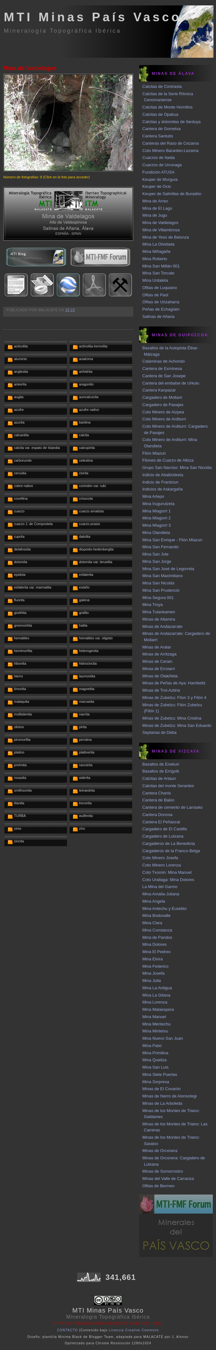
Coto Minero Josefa (160, 857)
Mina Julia (151, 980)
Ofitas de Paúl (155, 295)
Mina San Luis (155, 1067)
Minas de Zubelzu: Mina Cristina (171, 718)
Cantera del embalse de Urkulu (170, 383)
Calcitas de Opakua (160, 114)
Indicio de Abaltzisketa (162, 474)
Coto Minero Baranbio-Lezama (170, 150)
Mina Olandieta (156, 532)
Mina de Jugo (154, 215)
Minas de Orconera (160, 1150)
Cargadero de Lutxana (162, 836)
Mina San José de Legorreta (168, 568)
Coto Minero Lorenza (161, 865)
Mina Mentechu (156, 1024)
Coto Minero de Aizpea (163, 412)
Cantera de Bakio (158, 800)
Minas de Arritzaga (159, 654)
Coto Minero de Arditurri (164, 419)
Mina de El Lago (157, 208)
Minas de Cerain (157, 661)
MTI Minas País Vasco (92, 17)
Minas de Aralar (156, 647)
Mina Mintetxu (155, 1031)
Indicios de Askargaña (162, 489)
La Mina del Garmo (160, 886)
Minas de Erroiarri (158, 668)
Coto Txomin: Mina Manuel (167, 872)
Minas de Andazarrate (162, 626)
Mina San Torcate (158, 273)
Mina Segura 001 (158, 597)
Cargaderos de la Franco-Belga (171, 850)
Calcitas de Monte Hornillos (167, 107)
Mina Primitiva (155, 1052)
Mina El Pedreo (156, 951)
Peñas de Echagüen (160, 309)
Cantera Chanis (156, 793)
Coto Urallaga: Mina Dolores (168, 879)
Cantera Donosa (157, 814)
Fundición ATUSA (158, 172)
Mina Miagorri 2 (156, 518)
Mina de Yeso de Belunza (165, 237)
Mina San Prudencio (160, 590)
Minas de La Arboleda (162, 1103)
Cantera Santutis (157, 136)
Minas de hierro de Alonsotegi (169, 1096)
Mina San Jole (155, 554)
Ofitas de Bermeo (158, 1185)
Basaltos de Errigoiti (160, 771)
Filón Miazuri (154, 453)
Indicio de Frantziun (160, 482)
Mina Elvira (152, 959)
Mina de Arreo (155, 201)
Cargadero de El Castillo (164, 828)
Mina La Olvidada (158, 244)
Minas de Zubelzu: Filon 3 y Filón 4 (174, 697)
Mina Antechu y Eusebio (164, 908)
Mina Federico (155, 966)
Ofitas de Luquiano (159, 287)
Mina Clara (152, 922)
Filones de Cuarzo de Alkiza (167, 460)
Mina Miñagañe (156, 251)
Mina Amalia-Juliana (160, 894)
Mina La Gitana (156, 995)
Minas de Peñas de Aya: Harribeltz (174, 683)
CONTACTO (67, 1330)
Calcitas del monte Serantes (168, 785)
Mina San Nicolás (158, 583)
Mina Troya (152, 604)
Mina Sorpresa (155, 1081)
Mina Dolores (154, 944)
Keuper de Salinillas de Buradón (171, 193)
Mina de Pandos (157, 937)
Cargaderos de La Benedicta (168, 843)
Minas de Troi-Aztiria (161, 690)
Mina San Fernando (160, 546)
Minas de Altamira (158, 619)
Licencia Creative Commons (134, 1330)
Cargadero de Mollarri (162, 397)
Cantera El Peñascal (161, 822)
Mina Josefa (153, 973)
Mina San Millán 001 (161, 266)
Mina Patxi (152, 1045)
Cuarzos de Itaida (158, 157)
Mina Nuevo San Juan (162, 1038)
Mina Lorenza (154, 1002)
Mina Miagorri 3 (156, 525)
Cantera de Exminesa (162, 368)
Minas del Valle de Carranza (168, 1178)
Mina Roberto (154, 258)
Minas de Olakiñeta (160, 676)
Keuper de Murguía (160, 179)
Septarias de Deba (159, 732)
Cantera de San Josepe (164, 375)
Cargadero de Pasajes (162, 404)
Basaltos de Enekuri (160, 764)
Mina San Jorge (156, 561)
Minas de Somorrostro (162, 1171)
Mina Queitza (154, 1059)
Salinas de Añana (158, 316)
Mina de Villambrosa (161, 229)
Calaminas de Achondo (163, 361)
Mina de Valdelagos (30, 68)
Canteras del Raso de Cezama (170, 143)
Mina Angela (153, 901)
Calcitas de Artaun (159, 778)
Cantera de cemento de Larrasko (172, 807)
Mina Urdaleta (155, 280)
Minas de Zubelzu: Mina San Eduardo (177, 725)
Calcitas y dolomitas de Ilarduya (171, 121)
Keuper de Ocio (156, 186)
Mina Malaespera (158, 1009)
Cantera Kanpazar (159, 390)
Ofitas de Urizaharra (160, 302)
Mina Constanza (157, 930)
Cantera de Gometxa (161, 128)
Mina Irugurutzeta (158, 503)
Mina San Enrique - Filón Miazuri (172, 539)
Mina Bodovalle (156, 915)
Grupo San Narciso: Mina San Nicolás (177, 467)
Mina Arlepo (153, 496)
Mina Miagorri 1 (156, 511)
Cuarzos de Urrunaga (162, 164)
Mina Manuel (154, 1016)
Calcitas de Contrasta (162, 86)
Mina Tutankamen (158, 611)
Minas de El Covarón (161, 1088)
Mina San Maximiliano (162, 575)
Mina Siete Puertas (159, 1074)
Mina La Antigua (157, 987)
